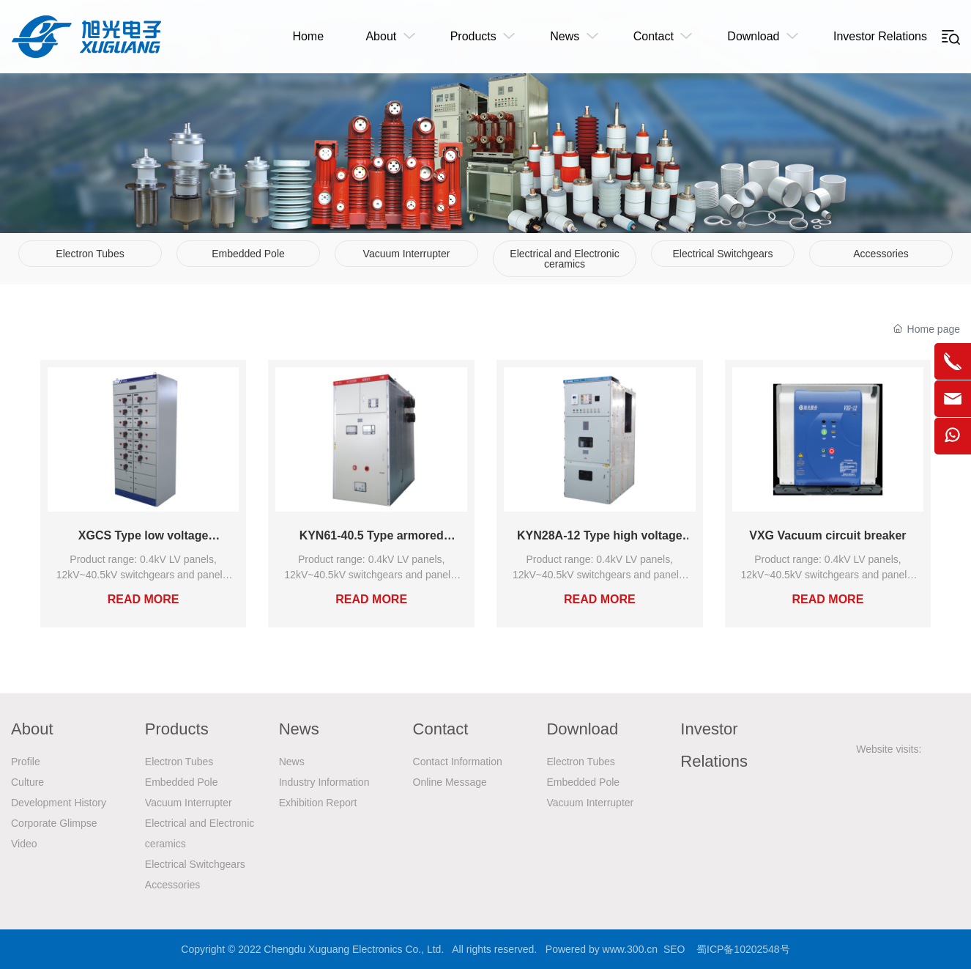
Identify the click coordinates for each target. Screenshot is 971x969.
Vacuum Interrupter (406, 253)
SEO (674, 949)
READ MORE (143, 599)
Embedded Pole (248, 253)
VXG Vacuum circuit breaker (827, 535)
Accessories (880, 253)
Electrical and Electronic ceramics (564, 259)
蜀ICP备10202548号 (743, 949)
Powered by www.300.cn (602, 949)
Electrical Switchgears (723, 253)
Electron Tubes (90, 253)
